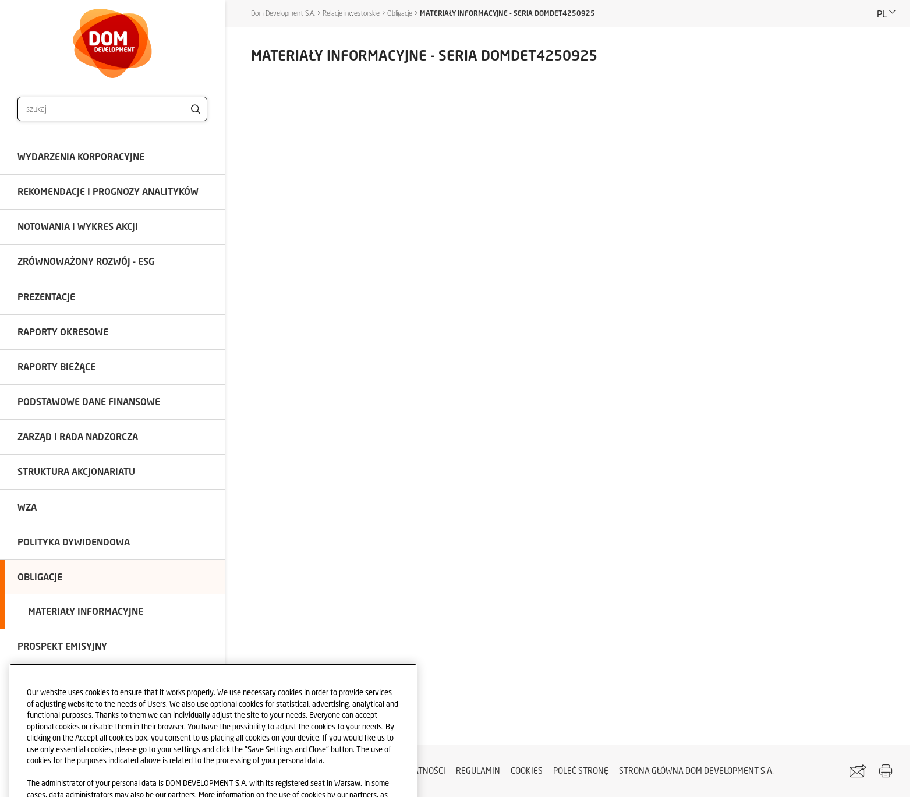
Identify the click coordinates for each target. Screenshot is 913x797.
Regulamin (478, 770)
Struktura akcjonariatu (76, 471)
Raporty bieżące (56, 366)
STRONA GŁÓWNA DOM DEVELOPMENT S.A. (696, 770)
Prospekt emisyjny (62, 645)
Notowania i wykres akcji (77, 226)
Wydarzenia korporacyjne (80, 156)
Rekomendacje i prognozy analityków (108, 191)
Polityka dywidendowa (73, 541)
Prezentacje (46, 296)
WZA (27, 506)
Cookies (527, 770)
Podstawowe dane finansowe (88, 401)
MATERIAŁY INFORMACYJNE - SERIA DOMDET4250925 (507, 13)
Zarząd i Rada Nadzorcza (77, 436)
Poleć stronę (580, 770)
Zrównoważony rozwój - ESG (85, 261)
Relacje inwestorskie (351, 13)
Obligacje (39, 576)
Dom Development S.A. (283, 13)
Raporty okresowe (62, 331)
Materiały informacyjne (85, 611)
